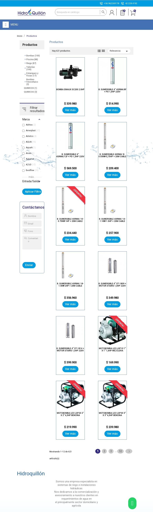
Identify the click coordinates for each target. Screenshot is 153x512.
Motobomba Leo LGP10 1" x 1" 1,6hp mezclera (63, 284)
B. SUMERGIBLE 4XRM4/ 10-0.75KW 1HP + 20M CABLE (91, 154)
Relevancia (119, 51)
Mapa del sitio (81, 509)
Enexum (108, 509)
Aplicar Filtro (33, 191)
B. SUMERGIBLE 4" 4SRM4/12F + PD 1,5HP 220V (119, 91)
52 (121, 321)
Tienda (48, 471)
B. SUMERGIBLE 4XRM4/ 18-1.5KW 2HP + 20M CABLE (63, 219)
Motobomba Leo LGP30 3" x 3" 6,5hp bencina (119, 284)
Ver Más (28, 416)
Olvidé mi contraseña (74, 465)
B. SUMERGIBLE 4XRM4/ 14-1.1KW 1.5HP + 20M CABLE (119, 154)
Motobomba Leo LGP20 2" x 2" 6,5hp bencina (91, 284)
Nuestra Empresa (49, 466)
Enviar (29, 265)
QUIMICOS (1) (30, 88)
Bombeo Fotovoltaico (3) (32, 82)
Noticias (49, 475)
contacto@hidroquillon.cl (29, 479)
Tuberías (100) (30, 68)
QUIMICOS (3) (30, 92)
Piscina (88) (32, 59)
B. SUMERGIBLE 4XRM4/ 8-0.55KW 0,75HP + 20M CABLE (63, 155)
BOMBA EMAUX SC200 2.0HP (63, 90)
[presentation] (38, 255)
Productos (29, 45)
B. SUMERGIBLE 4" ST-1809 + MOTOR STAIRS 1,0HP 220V (91, 219)
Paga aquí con (107, 485)
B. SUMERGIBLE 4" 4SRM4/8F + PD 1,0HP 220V (91, 90)
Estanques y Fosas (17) (32, 74)
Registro (68, 469)
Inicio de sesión (71, 462)
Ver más (63, 110)
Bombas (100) (33, 56)
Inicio (47, 462)
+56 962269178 (111, 3)
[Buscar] (81, 12)
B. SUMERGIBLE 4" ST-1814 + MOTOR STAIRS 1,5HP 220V (119, 219)
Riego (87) (31, 63)
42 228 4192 (131, 3)
